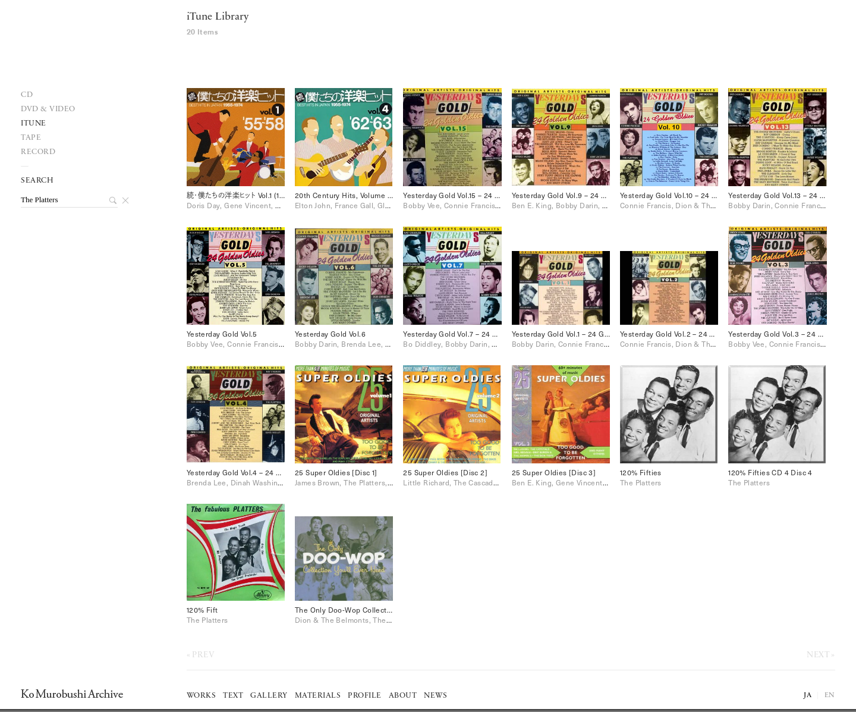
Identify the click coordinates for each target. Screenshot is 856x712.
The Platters (641, 482)
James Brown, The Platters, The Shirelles (365, 482)
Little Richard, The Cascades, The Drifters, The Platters (497, 482)
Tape (31, 138)
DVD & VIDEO (48, 109)
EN (829, 695)
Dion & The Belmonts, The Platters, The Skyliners (380, 619)
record (38, 152)
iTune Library (217, 17)
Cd (27, 95)
